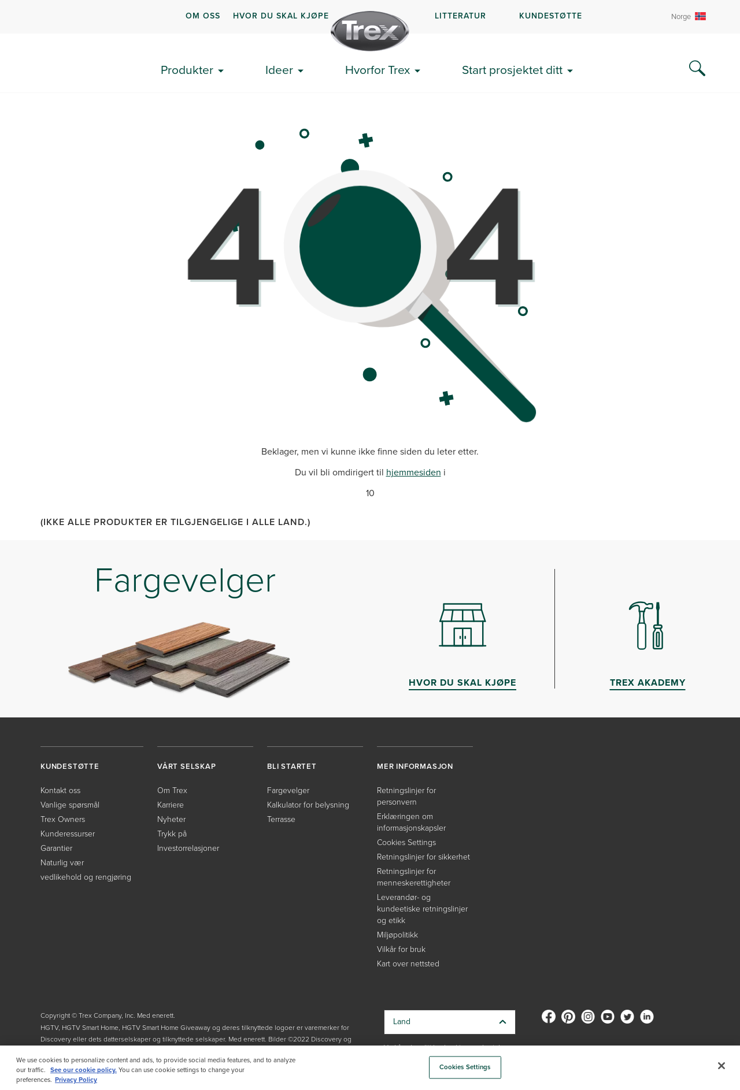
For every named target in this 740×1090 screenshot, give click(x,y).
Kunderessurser (67, 834)
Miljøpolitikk (397, 935)
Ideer (279, 70)
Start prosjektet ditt (512, 70)
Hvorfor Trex (377, 70)
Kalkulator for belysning (308, 805)
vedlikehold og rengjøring (85, 877)
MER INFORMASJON (415, 766)
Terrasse (281, 819)
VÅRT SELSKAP (186, 766)
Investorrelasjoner (188, 848)
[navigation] (370, 17)
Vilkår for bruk (401, 949)
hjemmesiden (413, 472)
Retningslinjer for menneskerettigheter (413, 877)
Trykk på (172, 834)
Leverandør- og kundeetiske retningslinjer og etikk (422, 909)
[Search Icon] (697, 68)
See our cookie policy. (83, 1070)
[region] (370, 1068)
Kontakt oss (60, 790)
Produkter (187, 70)
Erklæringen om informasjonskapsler (411, 822)
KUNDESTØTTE (550, 16)
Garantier (56, 848)
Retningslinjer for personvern (406, 796)
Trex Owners (62, 819)
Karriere (170, 805)
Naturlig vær (62, 863)
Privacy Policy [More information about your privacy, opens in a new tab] (76, 1080)
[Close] (721, 1065)
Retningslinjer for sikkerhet (423, 857)
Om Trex (172, 790)
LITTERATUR (460, 16)
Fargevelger (288, 790)
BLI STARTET (292, 766)
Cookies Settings (406, 842)
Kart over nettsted (408, 964)
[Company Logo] (370, 31)
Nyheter (171, 819)
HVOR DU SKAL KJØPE (281, 16)
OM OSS (203, 16)
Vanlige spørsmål (69, 805)
